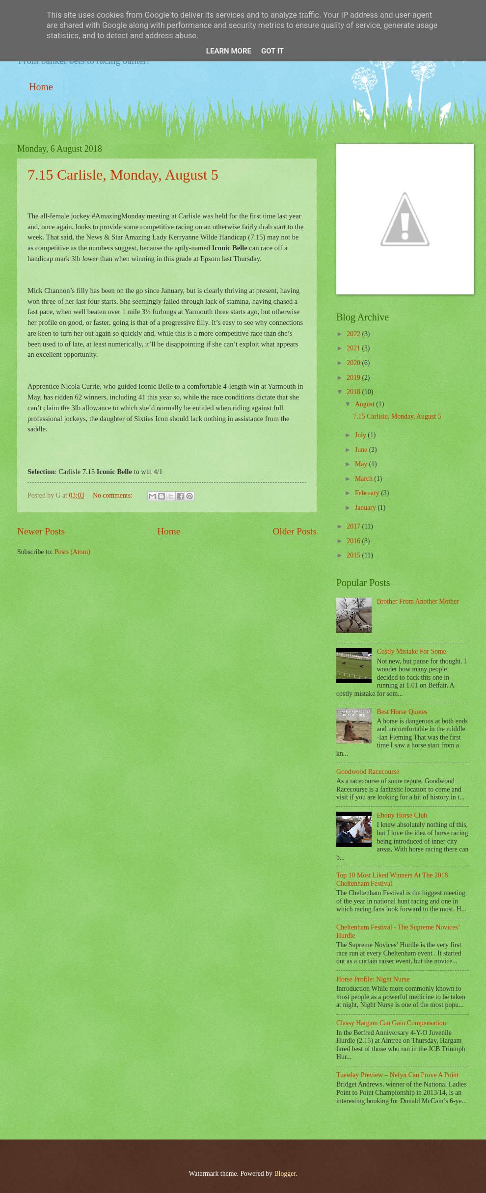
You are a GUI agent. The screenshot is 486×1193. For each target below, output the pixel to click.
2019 (354, 377)
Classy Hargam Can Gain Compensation (391, 1023)
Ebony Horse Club (402, 815)
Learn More (228, 51)
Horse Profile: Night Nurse (372, 979)
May (362, 464)
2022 (354, 334)
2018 (354, 392)
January (366, 507)
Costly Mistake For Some (411, 651)
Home (41, 86)
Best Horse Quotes (402, 712)
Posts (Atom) (72, 552)
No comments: (113, 495)
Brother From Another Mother (418, 601)
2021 (354, 348)
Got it (272, 51)
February (368, 493)
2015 (354, 555)
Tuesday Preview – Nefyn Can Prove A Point (397, 1075)
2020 (354, 363)
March (364, 478)
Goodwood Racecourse (367, 771)
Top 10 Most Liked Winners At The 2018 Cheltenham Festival (392, 879)
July (361, 435)
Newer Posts (41, 531)
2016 (354, 541)
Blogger (285, 1173)
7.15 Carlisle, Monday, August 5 (122, 174)
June (362, 449)
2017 (354, 526)
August (365, 404)
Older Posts (294, 531)
